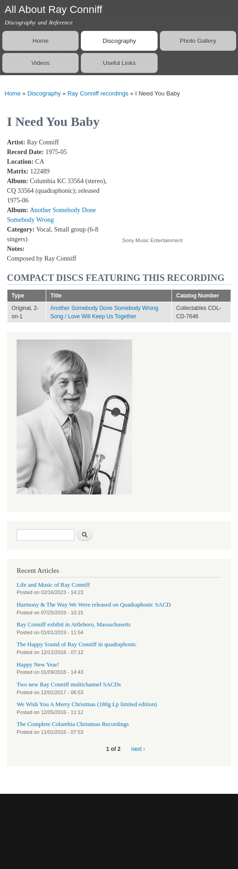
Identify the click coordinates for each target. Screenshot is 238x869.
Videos (40, 63)
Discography (119, 40)
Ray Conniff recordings (97, 93)
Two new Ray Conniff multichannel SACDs (69, 684)
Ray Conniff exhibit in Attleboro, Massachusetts (74, 624)
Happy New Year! (38, 664)
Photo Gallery (198, 40)
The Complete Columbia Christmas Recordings (73, 724)
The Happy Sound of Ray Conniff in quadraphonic (76, 644)
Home (40, 40)
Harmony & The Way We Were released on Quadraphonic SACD (94, 604)
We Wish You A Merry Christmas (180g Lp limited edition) (87, 704)
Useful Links (119, 63)
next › (138, 749)
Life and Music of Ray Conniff (53, 585)
